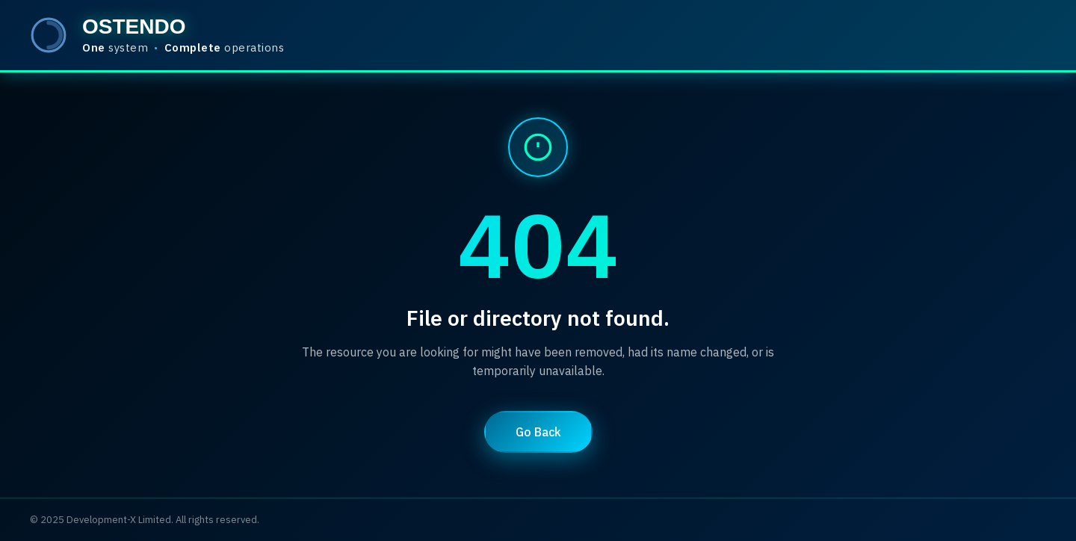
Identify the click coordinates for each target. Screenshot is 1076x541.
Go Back (538, 431)
